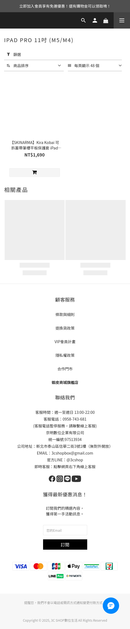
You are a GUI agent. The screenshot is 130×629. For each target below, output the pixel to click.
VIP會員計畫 (65, 341)
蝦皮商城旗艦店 (65, 382)
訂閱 (65, 544)
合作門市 (65, 368)
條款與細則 (65, 314)
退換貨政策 (65, 328)
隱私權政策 (65, 355)
